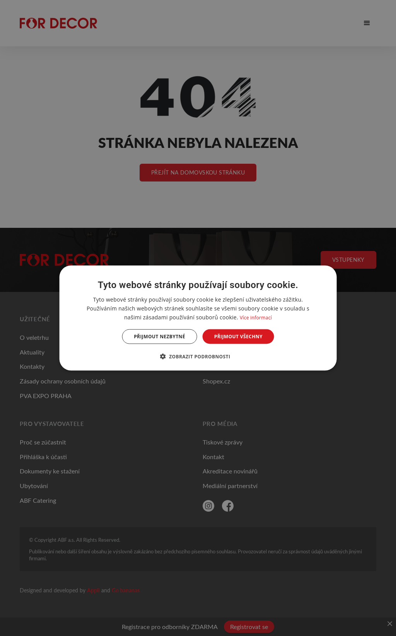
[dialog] (198, 318)
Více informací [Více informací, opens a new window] (256, 317)
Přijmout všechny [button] (238, 336)
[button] (198, 356)
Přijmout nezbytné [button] (159, 336)
